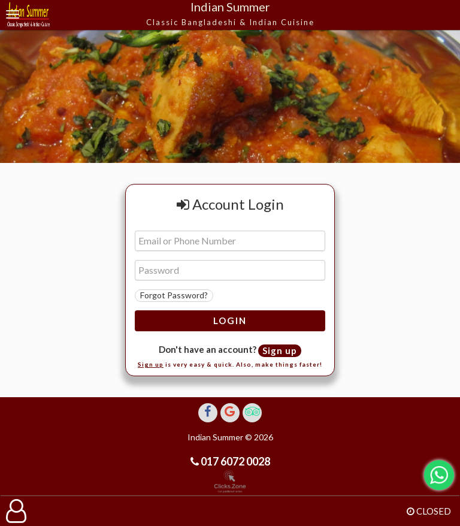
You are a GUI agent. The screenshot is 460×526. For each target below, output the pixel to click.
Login (230, 320)
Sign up (279, 350)
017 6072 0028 (234, 461)
